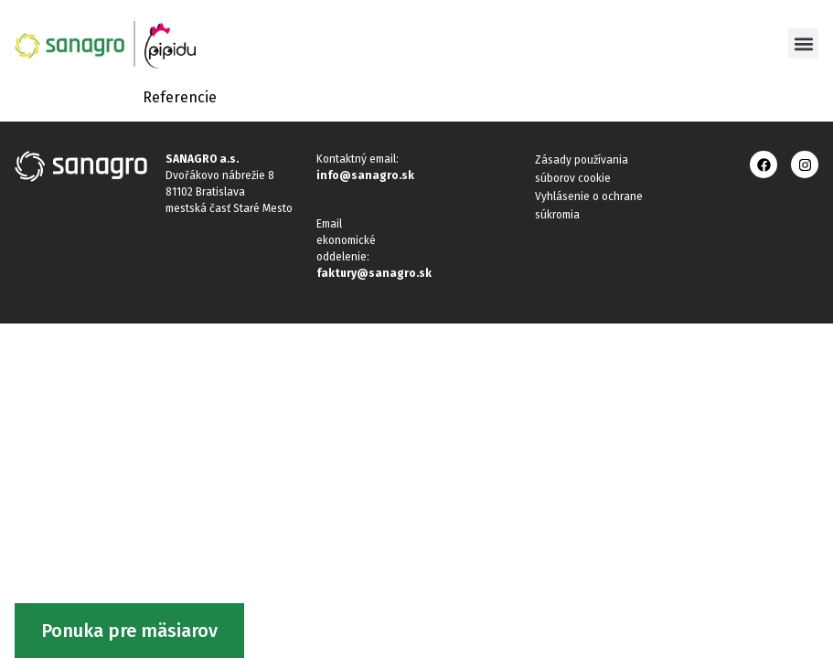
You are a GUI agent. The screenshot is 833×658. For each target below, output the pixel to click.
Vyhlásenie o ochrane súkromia (589, 205)
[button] (803, 43)
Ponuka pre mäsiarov (129, 631)
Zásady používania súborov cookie (581, 169)
